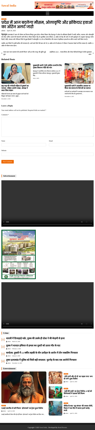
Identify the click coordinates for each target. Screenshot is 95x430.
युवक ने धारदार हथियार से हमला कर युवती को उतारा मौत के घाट (33, 345)
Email (51, 141)
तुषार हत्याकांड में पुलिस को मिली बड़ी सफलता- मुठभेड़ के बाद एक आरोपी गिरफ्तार (41, 360)
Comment (5, 115)
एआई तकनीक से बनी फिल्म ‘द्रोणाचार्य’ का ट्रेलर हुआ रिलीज (22, 408)
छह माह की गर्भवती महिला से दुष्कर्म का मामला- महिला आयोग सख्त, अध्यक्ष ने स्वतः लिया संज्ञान (15, 88)
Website (3, 150)
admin (3, 30)
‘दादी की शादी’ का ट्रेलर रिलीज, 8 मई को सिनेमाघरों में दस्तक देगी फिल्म (78, 392)
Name (3, 141)
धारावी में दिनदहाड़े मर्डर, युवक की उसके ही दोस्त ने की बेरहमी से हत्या (35, 338)
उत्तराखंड (4, 19)
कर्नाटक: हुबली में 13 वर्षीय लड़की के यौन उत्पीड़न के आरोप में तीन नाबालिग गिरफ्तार (42, 353)
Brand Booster (62, 427)
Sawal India (8, 5)
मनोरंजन (3, 405)
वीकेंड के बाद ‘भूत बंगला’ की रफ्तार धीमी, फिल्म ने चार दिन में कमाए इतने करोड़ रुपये (78, 408)
